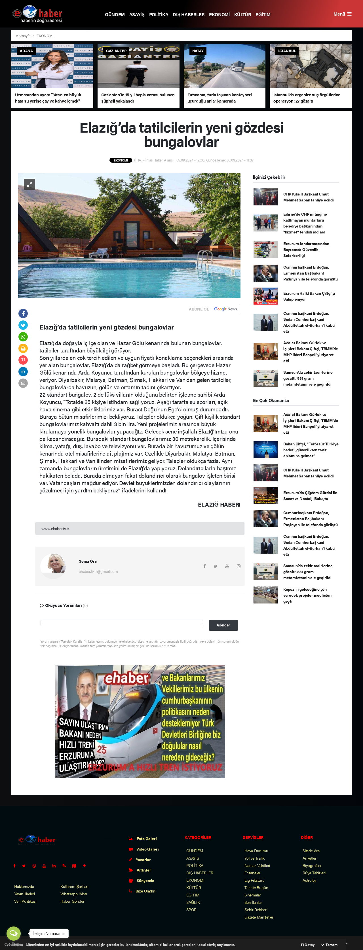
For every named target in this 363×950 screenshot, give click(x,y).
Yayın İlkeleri (24, 893)
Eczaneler (252, 872)
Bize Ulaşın (142, 891)
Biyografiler (312, 865)
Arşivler (140, 870)
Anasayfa (23, 35)
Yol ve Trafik (254, 858)
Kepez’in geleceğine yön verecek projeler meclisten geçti (307, 595)
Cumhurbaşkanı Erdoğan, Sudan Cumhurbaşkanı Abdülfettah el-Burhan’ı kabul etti (309, 322)
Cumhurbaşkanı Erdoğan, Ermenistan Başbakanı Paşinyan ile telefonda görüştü (310, 273)
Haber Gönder (72, 901)
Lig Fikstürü (254, 880)
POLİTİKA (158, 14)
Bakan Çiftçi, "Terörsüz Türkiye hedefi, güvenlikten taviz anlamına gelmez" (311, 449)
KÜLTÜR (242, 14)
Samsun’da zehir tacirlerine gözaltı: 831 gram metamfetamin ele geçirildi (308, 378)
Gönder (223, 625)
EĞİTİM (263, 14)
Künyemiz (141, 880)
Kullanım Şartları (74, 886)
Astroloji (309, 880)
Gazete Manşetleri (259, 917)
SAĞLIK (193, 902)
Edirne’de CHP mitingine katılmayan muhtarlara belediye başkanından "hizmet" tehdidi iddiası (305, 223)
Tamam (329, 944)
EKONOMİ (219, 14)
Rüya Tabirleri (314, 872)
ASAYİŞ (137, 14)
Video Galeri (144, 849)
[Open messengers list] (14, 933)
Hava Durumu (256, 850)
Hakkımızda (24, 886)
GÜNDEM (115, 14)
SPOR (191, 909)
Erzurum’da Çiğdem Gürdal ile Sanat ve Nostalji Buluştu (310, 495)
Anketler (309, 858)
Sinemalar (252, 895)
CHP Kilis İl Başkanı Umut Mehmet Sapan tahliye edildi (308, 197)
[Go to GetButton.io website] (14, 944)
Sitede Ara (311, 850)
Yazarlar (140, 859)
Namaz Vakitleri (257, 865)
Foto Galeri (143, 838)
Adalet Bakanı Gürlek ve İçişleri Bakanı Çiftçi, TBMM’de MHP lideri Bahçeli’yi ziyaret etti (310, 351)
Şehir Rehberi (255, 909)
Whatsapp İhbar (73, 893)
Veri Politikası (25, 901)
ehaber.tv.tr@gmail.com (98, 571)
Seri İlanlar (253, 902)
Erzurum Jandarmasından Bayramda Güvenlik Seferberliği (306, 249)
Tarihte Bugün (256, 887)
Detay (308, 944)
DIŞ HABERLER (188, 14)
